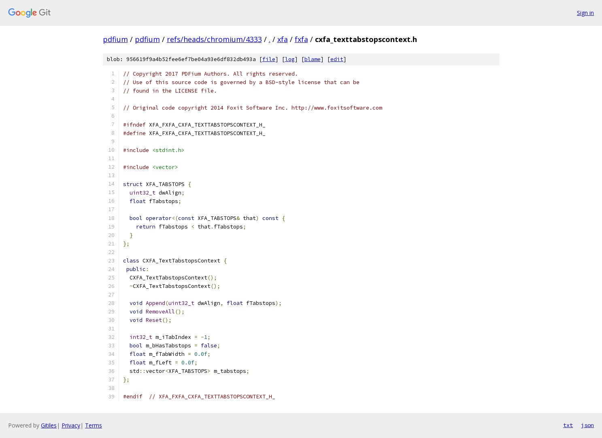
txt (568, 425)
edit (336, 59)
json (587, 425)
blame (312, 59)
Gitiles (49, 425)
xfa (282, 39)
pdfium (115, 39)
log (290, 59)
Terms (93, 425)
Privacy (71, 425)
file (268, 59)
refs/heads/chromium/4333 (214, 39)
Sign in (585, 13)
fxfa (301, 39)
